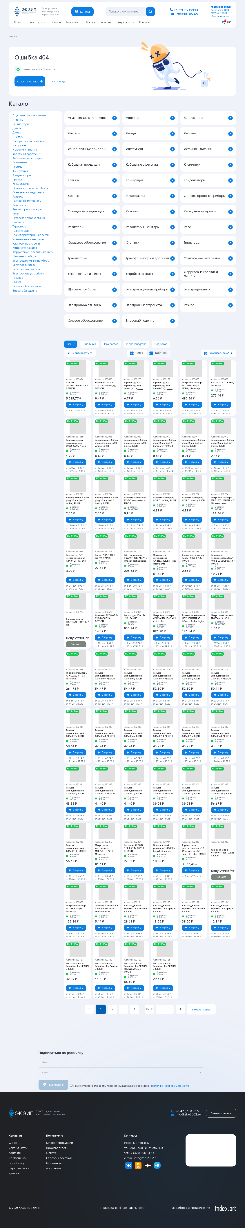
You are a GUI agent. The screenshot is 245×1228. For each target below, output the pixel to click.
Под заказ (76, 644)
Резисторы (19, 205)
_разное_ (18, 277)
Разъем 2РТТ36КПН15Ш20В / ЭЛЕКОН (77, 386)
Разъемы (17, 196)
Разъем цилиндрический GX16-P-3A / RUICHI (105, 791)
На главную (59, 81)
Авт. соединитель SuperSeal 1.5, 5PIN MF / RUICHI (77, 966)
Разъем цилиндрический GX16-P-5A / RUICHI (163, 733)
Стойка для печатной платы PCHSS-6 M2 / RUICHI (193, 558)
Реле (15, 213)
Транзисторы (20, 230)
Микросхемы (20, 183)
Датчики (17, 128)
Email (45, 1072)
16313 (149, 1009)
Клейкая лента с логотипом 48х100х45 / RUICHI (222, 853)
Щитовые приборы (24, 256)
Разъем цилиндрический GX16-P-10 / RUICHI (76, 848)
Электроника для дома (26, 269)
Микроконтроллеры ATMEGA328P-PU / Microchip (76, 676)
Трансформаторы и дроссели (31, 235)
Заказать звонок (221, 1113)
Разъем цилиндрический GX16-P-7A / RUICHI (221, 676)
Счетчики (18, 222)
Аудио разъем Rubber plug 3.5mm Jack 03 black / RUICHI (193, 443)
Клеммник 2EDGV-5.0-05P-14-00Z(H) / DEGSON (106, 618)
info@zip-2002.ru (187, 13)
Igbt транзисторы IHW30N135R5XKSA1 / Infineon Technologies (135, 558)
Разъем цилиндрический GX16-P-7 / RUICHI (75, 733)
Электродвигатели (24, 265)
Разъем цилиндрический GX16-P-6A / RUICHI (105, 733)
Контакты (144, 22)
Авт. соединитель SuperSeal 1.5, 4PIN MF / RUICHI (164, 966)
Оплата (51, 1153)
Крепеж (17, 179)
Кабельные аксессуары (27, 158)
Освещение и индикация (28, 192)
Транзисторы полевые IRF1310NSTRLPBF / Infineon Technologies (193, 618)
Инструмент (20, 145)
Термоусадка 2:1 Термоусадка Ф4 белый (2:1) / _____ (163, 386)
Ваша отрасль (37, 22)
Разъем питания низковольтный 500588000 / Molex (76, 443)
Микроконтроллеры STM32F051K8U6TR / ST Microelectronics (223, 501)
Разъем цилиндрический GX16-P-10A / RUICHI (221, 791)
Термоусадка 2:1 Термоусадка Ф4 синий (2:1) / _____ (133, 386)
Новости (56, 22)
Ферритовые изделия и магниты (32, 252)
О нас (13, 1143)
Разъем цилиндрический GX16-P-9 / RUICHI (133, 676)
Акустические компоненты (29, 115)
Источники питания (24, 149)
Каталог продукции (59, 1143)
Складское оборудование (29, 218)
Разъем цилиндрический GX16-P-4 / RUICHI (75, 791)
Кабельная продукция (26, 154)
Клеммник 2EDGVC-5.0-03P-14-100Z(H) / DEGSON (105, 386)
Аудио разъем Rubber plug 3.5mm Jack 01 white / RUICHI (77, 501)
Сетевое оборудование (27, 286)
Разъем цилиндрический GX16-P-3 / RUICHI (133, 791)
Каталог (18, 22)
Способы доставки (59, 1158)
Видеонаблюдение (24, 290)
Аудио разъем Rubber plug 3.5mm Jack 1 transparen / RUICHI (164, 443)
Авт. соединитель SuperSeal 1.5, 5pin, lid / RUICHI (222, 909)
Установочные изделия (26, 243)
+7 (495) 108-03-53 (186, 9)
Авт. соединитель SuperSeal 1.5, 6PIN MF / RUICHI (193, 909)
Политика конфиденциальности (122, 1208)
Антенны (17, 120)
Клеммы (17, 166)
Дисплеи (17, 137)
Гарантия (106, 22)
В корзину (76, 404)
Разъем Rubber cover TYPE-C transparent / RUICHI (135, 501)
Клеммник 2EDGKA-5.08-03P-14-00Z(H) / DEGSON (134, 848)
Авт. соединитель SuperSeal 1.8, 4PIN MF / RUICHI (135, 909)
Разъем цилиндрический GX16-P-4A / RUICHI (221, 733)
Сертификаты (18, 1148)
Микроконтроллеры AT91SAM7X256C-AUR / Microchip (164, 618)
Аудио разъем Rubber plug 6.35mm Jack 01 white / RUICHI (106, 443)
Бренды (90, 22)
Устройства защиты (24, 248)
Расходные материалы (26, 201)
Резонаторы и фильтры (27, 209)
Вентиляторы (20, 124)
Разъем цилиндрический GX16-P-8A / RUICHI (163, 676)
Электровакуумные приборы (30, 260)
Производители (57, 1148)
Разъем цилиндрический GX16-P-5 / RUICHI (191, 733)
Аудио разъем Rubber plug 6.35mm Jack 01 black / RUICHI (135, 443)
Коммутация (20, 171)
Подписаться (53, 1084)
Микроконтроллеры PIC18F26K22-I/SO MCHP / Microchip (192, 386)
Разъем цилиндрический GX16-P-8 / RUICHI (191, 676)
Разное (16, 282)
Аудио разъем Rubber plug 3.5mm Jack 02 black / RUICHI (222, 443)
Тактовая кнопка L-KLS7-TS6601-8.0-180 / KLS (77, 622)
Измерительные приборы (29, 141)
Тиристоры (19, 226)
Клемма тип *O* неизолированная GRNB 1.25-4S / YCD (76, 558)
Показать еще (201, 1009)
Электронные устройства (28, 273)
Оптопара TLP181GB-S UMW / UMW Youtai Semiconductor (106, 909)
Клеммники (19, 162)
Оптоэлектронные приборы (30, 188)
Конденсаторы (21, 175)
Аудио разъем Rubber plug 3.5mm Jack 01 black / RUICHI (106, 501)
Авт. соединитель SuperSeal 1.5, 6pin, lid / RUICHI (164, 909)
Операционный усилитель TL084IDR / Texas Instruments (164, 848)
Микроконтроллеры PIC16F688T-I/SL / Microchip (76, 909)
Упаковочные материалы (28, 239)
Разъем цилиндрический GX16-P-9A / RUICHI (105, 676)
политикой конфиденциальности (170, 1086)
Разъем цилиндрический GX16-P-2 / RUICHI (191, 791)
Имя (44, 1062)
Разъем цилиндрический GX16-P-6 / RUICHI (133, 733)
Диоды (16, 132)
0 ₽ (229, 22)
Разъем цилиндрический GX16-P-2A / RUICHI (163, 791)
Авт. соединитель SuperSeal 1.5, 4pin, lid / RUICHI (106, 966)
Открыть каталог (30, 81)
